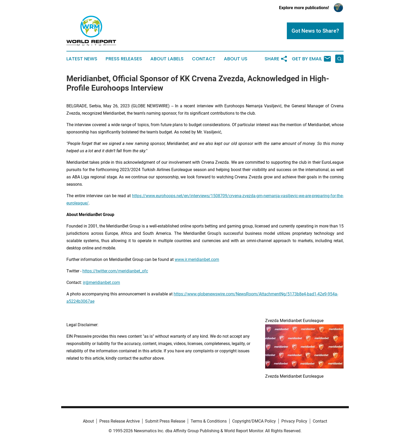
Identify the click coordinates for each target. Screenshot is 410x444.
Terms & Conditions (209, 421)
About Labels (167, 59)
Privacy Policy (294, 421)
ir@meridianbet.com (101, 282)
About (88, 421)
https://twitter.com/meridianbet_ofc (115, 270)
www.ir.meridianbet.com (197, 259)
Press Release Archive (119, 421)
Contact (203, 59)
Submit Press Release (165, 421)
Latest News (81, 59)
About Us (235, 59)
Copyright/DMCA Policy (254, 421)
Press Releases (124, 59)
